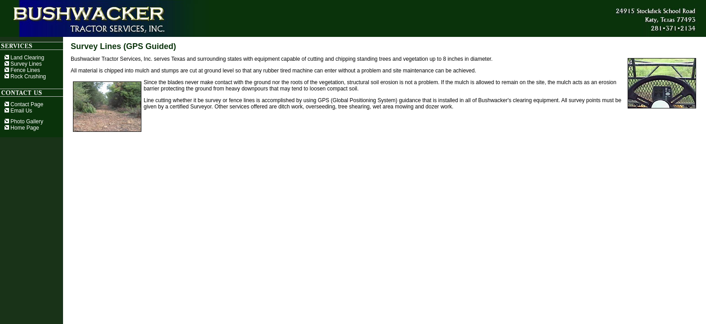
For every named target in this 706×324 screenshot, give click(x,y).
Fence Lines (22, 70)
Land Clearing (24, 57)
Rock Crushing (25, 76)
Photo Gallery (24, 121)
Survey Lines (23, 64)
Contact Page (24, 104)
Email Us (18, 111)
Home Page (22, 128)
